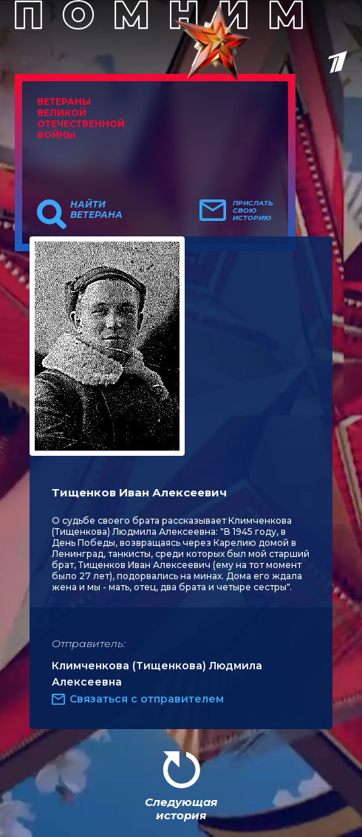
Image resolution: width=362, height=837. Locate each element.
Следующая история (181, 808)
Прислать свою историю (253, 210)
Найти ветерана (96, 209)
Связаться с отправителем (146, 699)
